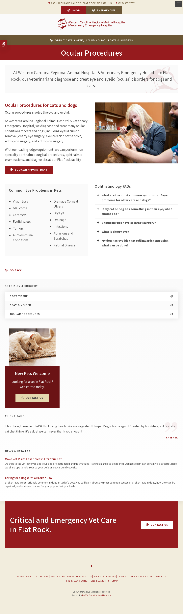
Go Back (16, 271)
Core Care (42, 576)
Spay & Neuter (20, 305)
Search (102, 581)
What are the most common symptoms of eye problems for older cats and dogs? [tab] (135, 198)
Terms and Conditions (81, 581)
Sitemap (113, 581)
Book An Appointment (31, 170)
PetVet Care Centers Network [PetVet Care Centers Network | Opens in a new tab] (96, 595)
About (30, 576)
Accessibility (158, 576)
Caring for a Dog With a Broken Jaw (28, 478)
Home (20, 576)
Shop (76, 10)
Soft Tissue (19, 296)
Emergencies (106, 10)
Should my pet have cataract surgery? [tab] (129, 223)
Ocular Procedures (25, 314)
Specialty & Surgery (62, 576)
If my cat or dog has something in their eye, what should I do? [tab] (137, 212)
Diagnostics (84, 576)
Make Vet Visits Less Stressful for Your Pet (33, 459)
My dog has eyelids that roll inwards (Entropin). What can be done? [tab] (135, 243)
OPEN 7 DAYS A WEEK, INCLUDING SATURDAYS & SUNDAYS (94, 41)
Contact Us (159, 525)
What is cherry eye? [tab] (115, 232)
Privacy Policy (139, 576)
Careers (111, 576)
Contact (123, 576)
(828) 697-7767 (126, 3)
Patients (99, 576)
